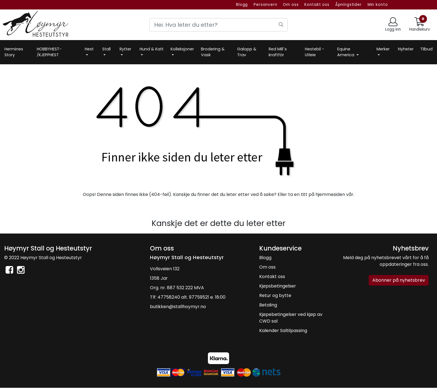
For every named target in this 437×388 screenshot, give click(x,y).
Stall (106, 49)
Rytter (125, 49)
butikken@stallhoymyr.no (178, 306)
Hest (89, 49)
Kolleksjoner (182, 49)
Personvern (265, 4)
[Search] (218, 24)
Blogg (242, 4)
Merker (383, 49)
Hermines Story (13, 52)
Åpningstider (348, 4)
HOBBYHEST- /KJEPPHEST (49, 52)
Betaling (268, 305)
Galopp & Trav (246, 52)
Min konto (378, 4)
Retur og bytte (275, 295)
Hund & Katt (152, 49)
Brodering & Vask (213, 52)
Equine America (346, 52)
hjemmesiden (330, 194)
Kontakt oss (316, 4)
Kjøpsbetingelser (277, 286)
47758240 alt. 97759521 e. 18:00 (191, 297)
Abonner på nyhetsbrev (398, 280)
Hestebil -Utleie (314, 52)
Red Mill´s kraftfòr (278, 52)
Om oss (290, 4)
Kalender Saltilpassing (283, 330)
